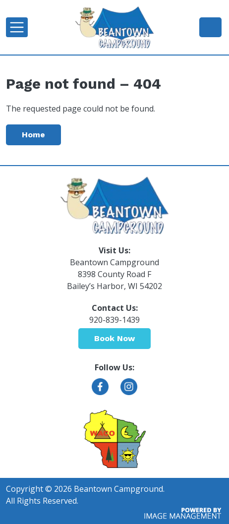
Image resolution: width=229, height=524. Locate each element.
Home (33, 134)
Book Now (114, 338)
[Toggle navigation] (17, 27)
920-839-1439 (210, 26)
